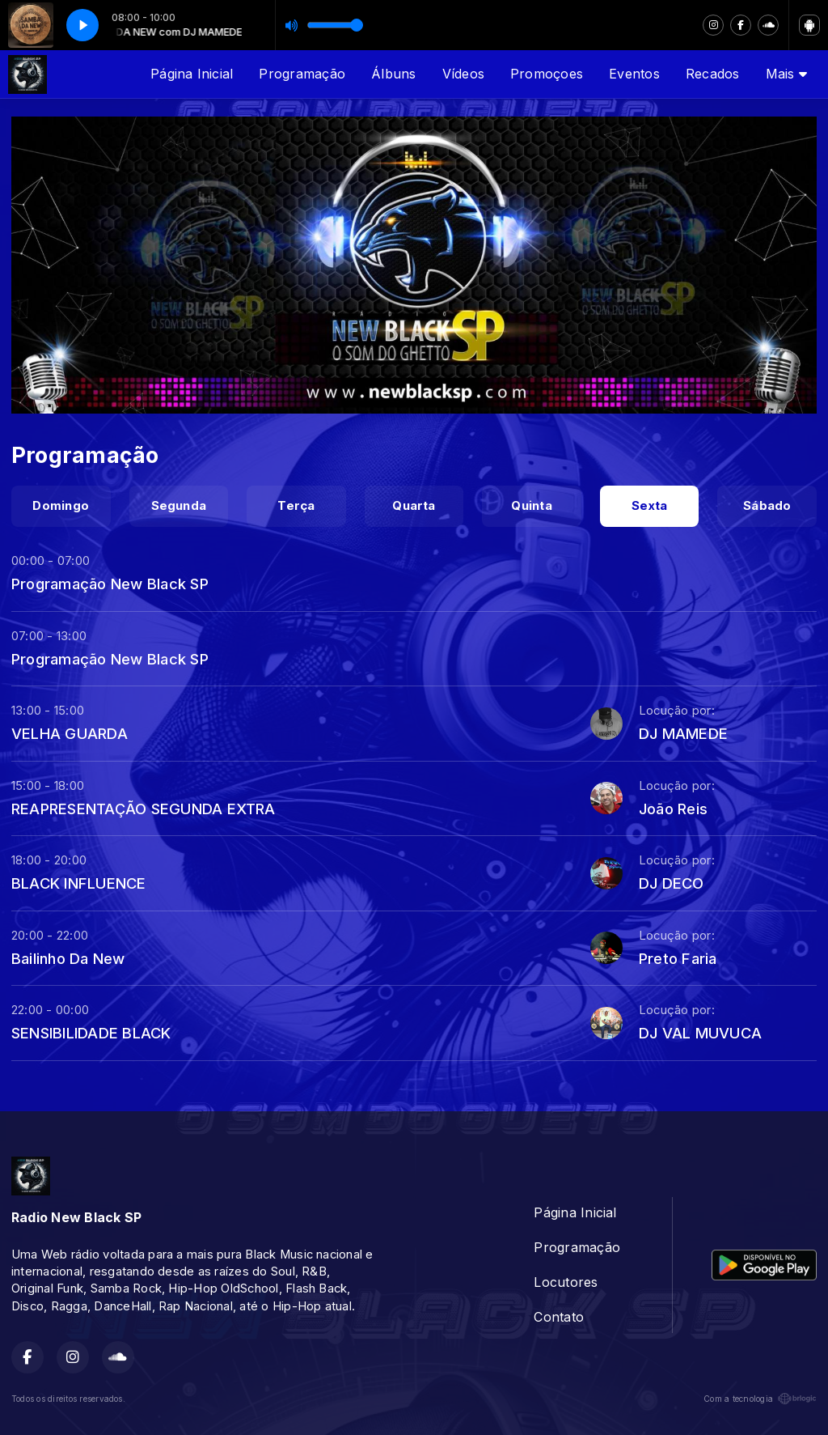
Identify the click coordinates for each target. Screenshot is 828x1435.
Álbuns (393, 74)
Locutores (566, 1282)
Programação (302, 74)
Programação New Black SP (110, 583)
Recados (713, 74)
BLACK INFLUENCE (78, 883)
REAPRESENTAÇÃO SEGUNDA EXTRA (143, 808)
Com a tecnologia (760, 1398)
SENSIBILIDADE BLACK (91, 1033)
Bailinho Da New (68, 958)
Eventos (634, 74)
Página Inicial (191, 74)
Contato (559, 1317)
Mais (786, 74)
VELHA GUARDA (69, 733)
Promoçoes (546, 74)
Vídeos (463, 74)
